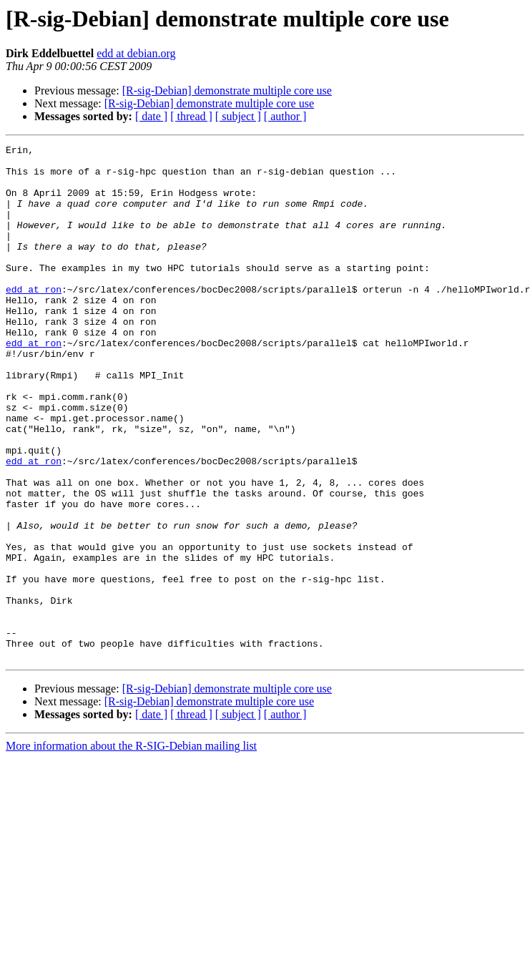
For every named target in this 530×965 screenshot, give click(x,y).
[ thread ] (191, 116)
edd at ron (34, 319)
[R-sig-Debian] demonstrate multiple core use (227, 90)
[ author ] (285, 116)
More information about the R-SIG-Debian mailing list (131, 849)
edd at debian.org (136, 53)
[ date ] (151, 116)
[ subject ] (238, 116)
